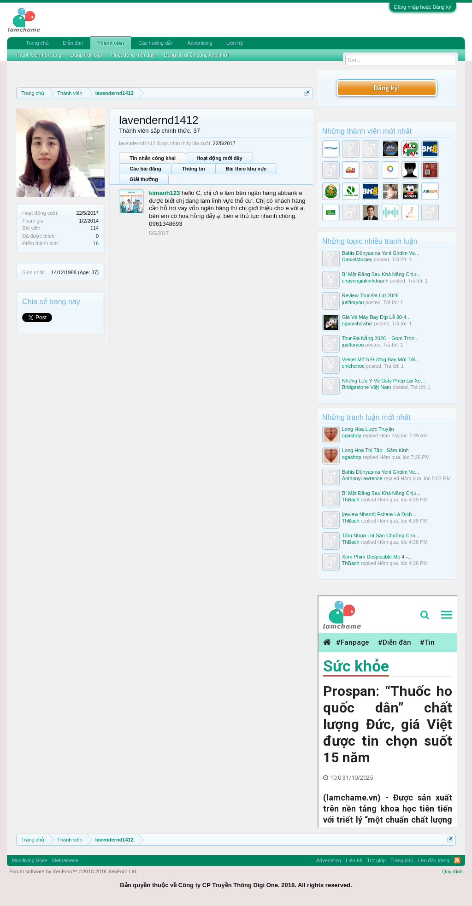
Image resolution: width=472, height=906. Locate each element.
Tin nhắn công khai (153, 158)
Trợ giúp (376, 860)
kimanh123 (164, 192)
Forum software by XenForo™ (73, 871)
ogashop (351, 435)
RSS (457, 860)
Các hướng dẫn (155, 43)
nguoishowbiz (357, 323)
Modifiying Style (29, 860)
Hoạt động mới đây (219, 158)
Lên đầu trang (433, 860)
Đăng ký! (386, 87)
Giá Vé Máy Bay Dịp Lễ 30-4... (376, 317)
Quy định (452, 871)
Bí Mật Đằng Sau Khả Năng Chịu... (381, 274)
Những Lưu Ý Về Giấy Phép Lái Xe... (383, 380)
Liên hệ (234, 43)
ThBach (351, 499)
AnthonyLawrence (362, 478)
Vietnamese (65, 860)
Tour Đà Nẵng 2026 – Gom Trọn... (380, 338)
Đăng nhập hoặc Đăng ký (422, 7)
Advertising (200, 43)
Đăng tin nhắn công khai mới (196, 55)
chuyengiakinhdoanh (365, 280)
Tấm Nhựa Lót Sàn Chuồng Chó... (380, 535)
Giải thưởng (144, 179)
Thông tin (193, 168)
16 (96, 243)
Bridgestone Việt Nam (366, 387)
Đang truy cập (86, 55)
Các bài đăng (145, 168)
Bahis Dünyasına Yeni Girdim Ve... (380, 253)
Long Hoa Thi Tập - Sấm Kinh (375, 450)
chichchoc (353, 366)
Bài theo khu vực (246, 168)
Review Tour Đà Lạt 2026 (370, 295)
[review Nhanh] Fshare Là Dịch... (379, 514)
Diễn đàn (73, 43)
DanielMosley (357, 259)
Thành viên (110, 43)
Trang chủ (37, 43)
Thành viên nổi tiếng (38, 55)
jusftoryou (353, 302)
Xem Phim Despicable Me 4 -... (377, 556)
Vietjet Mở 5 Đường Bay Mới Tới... (380, 359)
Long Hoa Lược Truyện (368, 429)
